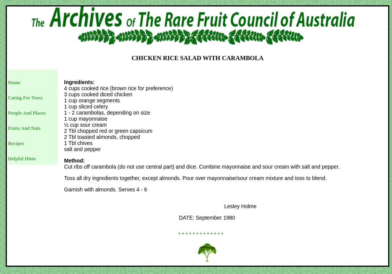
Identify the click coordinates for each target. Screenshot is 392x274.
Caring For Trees (25, 97)
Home (14, 82)
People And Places (27, 113)
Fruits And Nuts (24, 128)
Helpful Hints (22, 158)
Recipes (16, 143)
